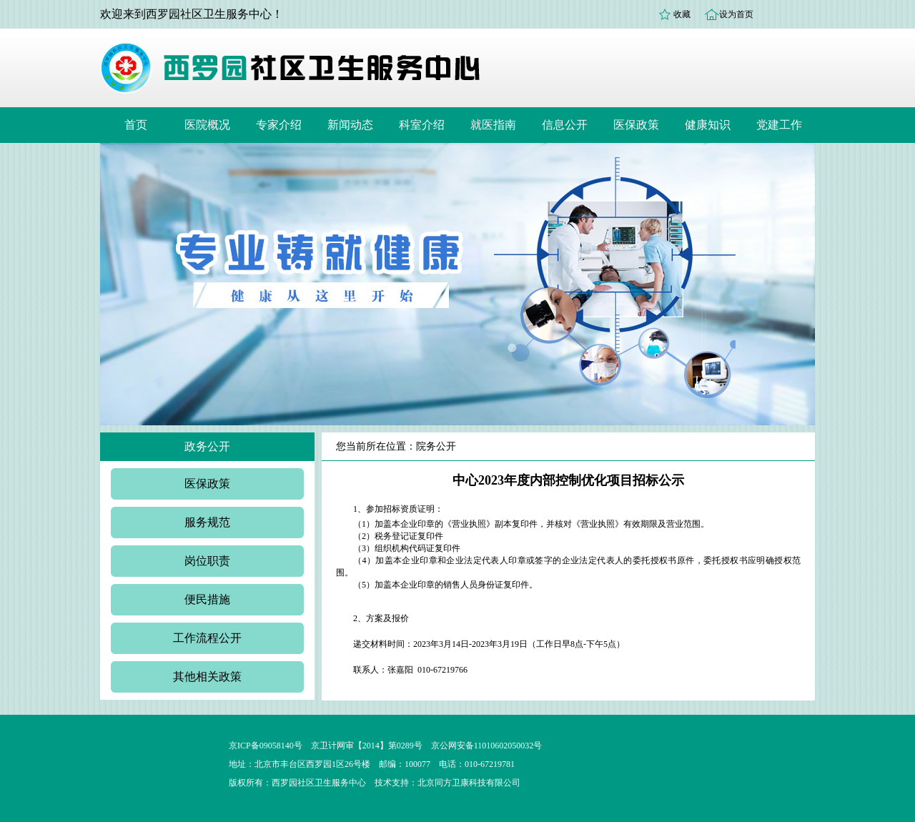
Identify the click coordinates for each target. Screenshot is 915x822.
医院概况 (207, 125)
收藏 (682, 14)
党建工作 (779, 125)
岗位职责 (207, 561)
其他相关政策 (207, 676)
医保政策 (636, 125)
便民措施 (207, 599)
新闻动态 (350, 125)
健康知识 (708, 125)
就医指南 (493, 125)
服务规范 (207, 522)
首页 (135, 125)
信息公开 (565, 125)
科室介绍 (422, 125)
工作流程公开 (207, 638)
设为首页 (736, 14)
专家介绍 (279, 125)
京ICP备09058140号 (265, 746)
